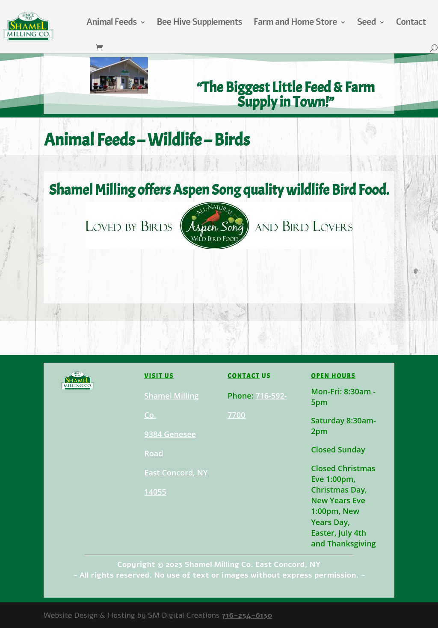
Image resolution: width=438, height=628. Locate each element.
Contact (411, 23)
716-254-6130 (247, 615)
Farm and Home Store (295, 23)
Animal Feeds (111, 23)
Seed (366, 23)
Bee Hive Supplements (199, 23)
